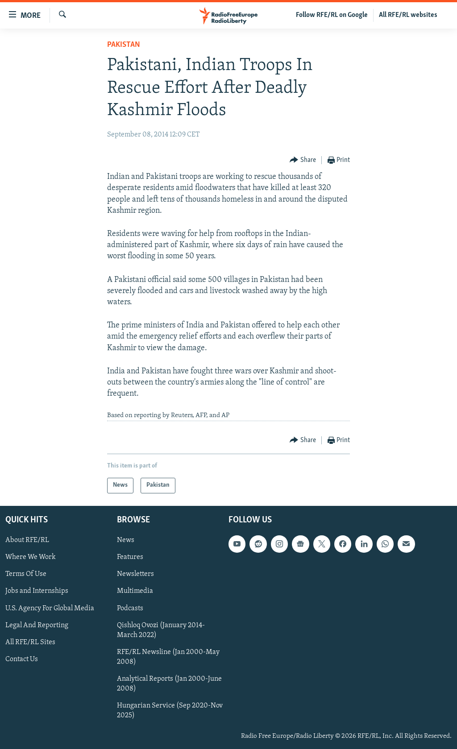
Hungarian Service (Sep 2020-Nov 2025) (170, 710)
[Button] (303, 160)
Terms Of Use (25, 574)
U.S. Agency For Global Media (49, 608)
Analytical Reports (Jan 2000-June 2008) (169, 683)
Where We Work (30, 557)
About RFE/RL (27, 540)
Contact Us (21, 659)
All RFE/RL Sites (30, 642)
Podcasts (130, 608)
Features (130, 557)
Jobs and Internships (36, 591)
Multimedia (135, 591)
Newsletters (135, 574)
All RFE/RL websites (408, 15)
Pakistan (123, 45)
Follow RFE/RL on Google (332, 15)
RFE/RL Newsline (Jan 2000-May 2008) (168, 657)
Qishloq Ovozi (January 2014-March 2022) (161, 629)
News (125, 540)
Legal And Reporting (36, 625)
